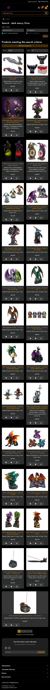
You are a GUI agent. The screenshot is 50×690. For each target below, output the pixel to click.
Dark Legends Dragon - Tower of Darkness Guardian (13, 533)
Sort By (4, 50)
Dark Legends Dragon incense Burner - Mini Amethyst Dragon (37, 573)
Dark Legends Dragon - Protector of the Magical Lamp (13, 407)
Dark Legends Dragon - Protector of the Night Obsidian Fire (13, 452)
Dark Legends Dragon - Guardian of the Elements (37, 328)
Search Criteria (6, 27)
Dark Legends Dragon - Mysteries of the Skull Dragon (13, 367)
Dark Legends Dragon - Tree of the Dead (37, 533)
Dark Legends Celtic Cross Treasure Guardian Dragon (13, 249)
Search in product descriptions (11, 33)
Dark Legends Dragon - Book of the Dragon (37, 249)
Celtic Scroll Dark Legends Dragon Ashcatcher (13, 78)
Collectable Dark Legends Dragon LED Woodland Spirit (12, 121)
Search (8, 19)
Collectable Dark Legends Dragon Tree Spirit (37, 121)
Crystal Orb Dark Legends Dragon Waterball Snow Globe (12, 207)
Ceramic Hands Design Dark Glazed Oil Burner (37, 78)
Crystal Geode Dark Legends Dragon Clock (37, 164)
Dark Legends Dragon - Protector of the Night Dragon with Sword (37, 407)
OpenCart (11, 686)
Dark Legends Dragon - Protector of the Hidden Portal (37, 367)
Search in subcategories (33, 33)
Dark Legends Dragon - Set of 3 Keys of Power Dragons (37, 452)
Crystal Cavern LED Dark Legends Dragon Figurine (12, 164)
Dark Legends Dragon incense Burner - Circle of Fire (13, 573)
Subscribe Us (41, 652)
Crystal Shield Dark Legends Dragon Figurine (37, 207)
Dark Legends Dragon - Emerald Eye (37, 288)
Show (28, 50)
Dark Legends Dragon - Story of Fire (37, 493)
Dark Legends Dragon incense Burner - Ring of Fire (25, 616)
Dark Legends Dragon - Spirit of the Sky (13, 493)
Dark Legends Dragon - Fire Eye (13, 327)
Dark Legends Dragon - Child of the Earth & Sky (13, 288)
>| (30, 631)
